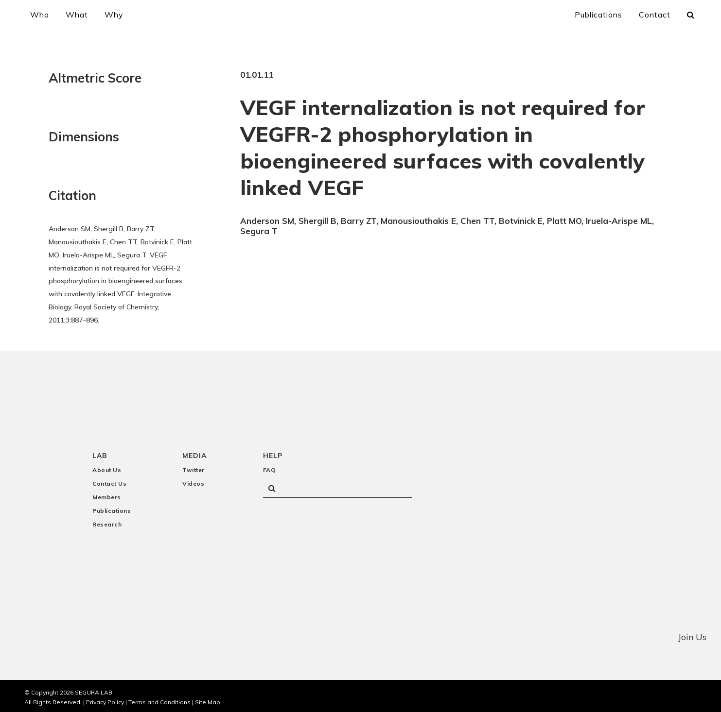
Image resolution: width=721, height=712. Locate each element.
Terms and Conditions (159, 698)
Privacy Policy (105, 698)
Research (107, 521)
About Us (106, 466)
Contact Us (109, 480)
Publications (111, 507)
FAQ (269, 466)
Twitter (193, 466)
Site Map (207, 698)
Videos (193, 480)
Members (106, 493)
